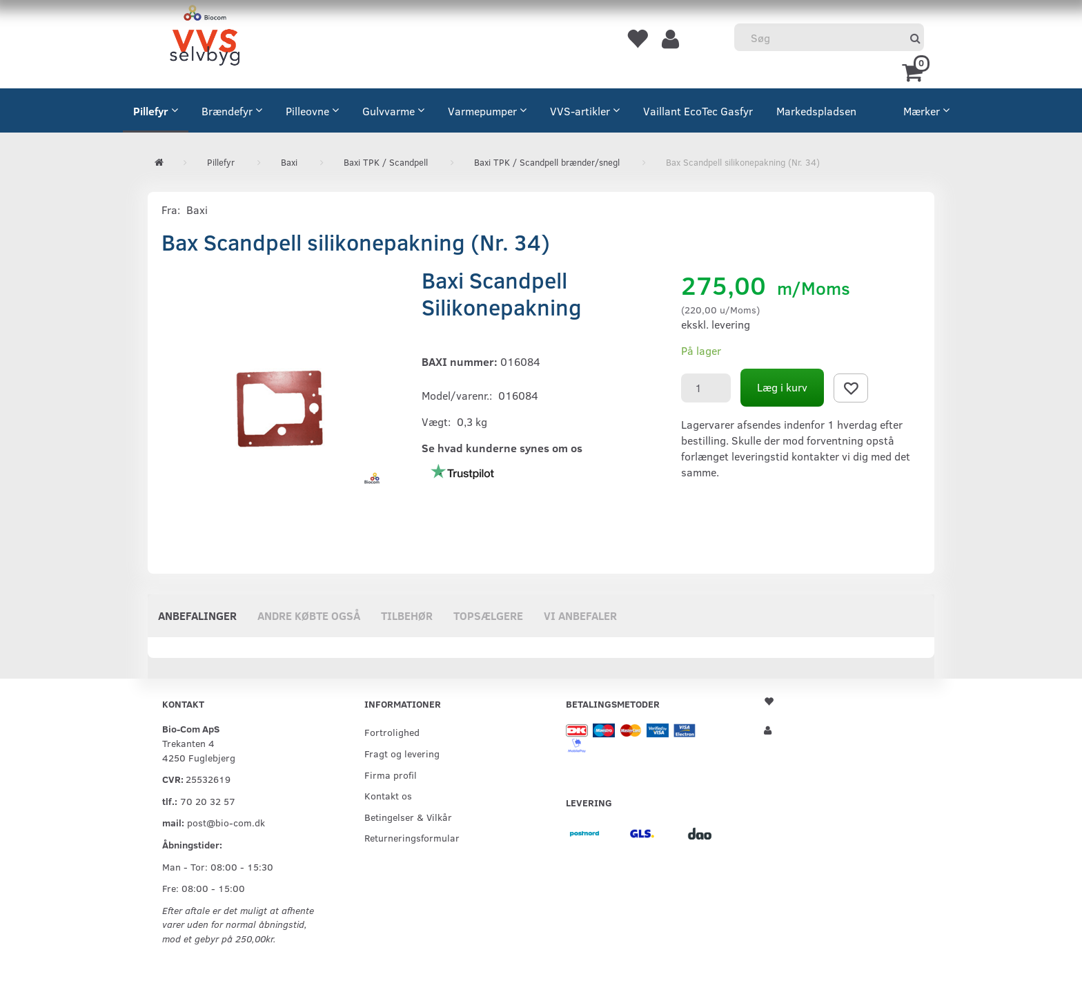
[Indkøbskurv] (914, 71)
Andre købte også (308, 615)
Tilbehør (407, 615)
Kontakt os (388, 795)
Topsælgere (488, 615)
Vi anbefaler (580, 615)
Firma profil (390, 775)
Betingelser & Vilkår (408, 817)
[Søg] (915, 38)
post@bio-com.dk (226, 822)
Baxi (197, 209)
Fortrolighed (392, 732)
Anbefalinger (197, 615)
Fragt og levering (402, 753)
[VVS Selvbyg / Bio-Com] (205, 38)
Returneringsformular (412, 837)
